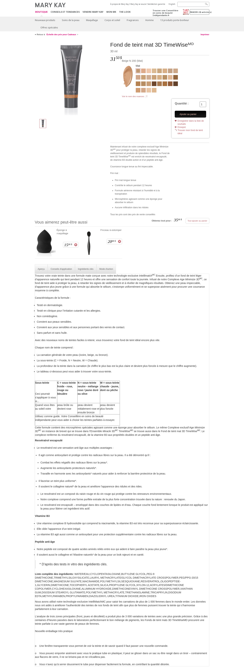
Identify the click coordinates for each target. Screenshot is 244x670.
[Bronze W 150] (175, 78)
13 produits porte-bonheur (174, 20)
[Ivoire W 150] (154, 71)
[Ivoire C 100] (148, 90)
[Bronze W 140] (165, 84)
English (172, 4)
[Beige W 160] (159, 71)
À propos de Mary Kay (119, 4)
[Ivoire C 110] (148, 71)
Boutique (41, 12)
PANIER (199, 12)
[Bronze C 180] (175, 84)
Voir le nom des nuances (133, 96)
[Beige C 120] (138, 78)
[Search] (193, 4)
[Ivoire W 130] (154, 90)
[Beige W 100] (165, 71)
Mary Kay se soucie (138, 4)
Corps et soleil (112, 20)
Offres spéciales (49, 27)
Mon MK (111, 12)
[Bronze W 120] (138, 84)
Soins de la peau (70, 20)
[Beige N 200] (71, 78)
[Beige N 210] (148, 84)
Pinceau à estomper (111, 230)
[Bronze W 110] (165, 78)
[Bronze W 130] (159, 84)
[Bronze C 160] (170, 84)
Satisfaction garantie (156, 4)
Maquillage (92, 20)
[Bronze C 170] (154, 84)
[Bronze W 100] (143, 84)
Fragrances (133, 20)
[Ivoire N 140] (170, 78)
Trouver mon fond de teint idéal (190, 132)
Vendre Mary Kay (93, 12)
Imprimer (205, 34)
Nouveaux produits (45, 20)
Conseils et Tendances (65, 12)
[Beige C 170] (143, 71)
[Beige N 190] (154, 78)
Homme (149, 20)
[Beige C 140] (170, 71)
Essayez (182, 127)
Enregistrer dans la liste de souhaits (191, 122)
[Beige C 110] (143, 90)
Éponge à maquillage (62, 232)
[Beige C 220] (138, 90)
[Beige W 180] (143, 78)
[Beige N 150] (175, 71)
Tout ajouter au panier (197, 221)
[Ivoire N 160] (148, 78)
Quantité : (182, 103)
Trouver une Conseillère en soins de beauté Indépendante (165, 12)
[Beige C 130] (159, 78)
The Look (125, 12)
